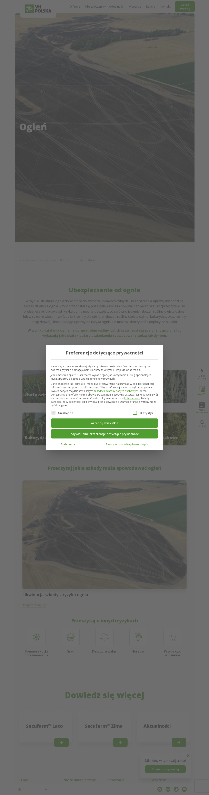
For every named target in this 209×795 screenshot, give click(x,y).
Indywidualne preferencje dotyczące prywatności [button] (104, 434)
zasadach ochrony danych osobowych (116, 391)
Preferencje (68, 444)
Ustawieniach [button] (132, 398)
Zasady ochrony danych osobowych (127, 444)
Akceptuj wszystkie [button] (104, 423)
